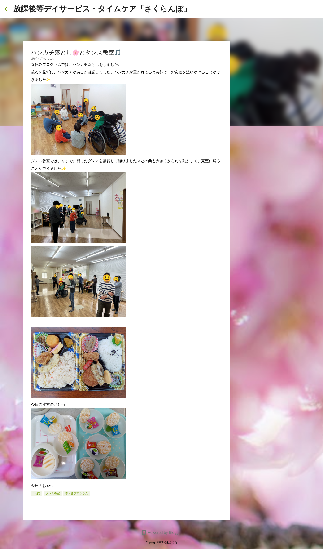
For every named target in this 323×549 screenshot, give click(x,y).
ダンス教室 (53, 493)
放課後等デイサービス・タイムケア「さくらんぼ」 (102, 8)
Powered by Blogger (161, 533)
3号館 (36, 493)
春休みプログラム (76, 493)
